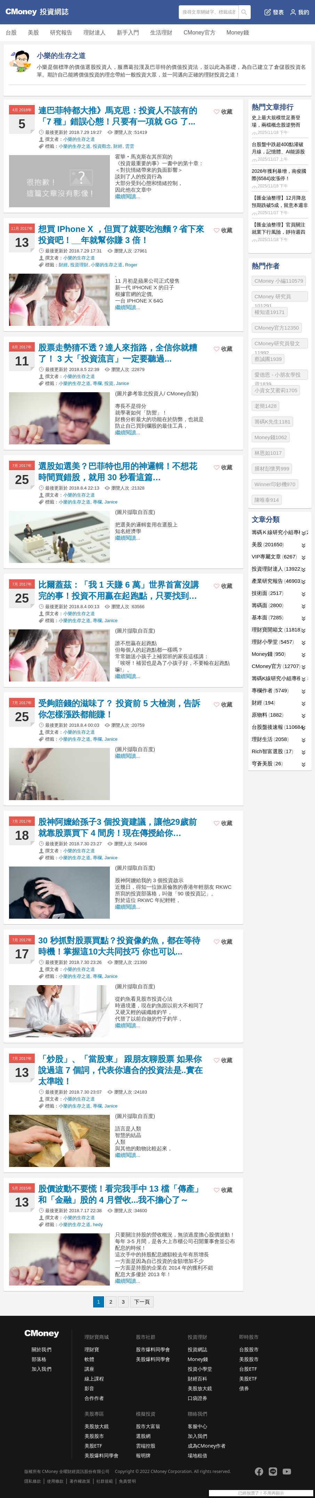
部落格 (39, 1359)
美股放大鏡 (200, 1388)
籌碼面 (267, 605)
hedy (98, 1224)
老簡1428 (265, 406)
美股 (33, 32)
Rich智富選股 (272, 751)
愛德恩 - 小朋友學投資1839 (278, 376)
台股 (11, 32)
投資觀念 (102, 146)
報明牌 (143, 1455)
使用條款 (55, 1481)
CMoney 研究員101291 (273, 297)
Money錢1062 (271, 437)
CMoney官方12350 (277, 328)
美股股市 (249, 1359)
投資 (108, 383)
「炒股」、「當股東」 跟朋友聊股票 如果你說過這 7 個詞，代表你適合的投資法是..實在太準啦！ (120, 1070)
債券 (244, 1388)
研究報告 (61, 32)
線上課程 (94, 1378)
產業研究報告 (277, 581)
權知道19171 (270, 312)
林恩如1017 (268, 453)
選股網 (143, 1436)
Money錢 (238, 32)
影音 (89, 1388)
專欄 (97, 383)
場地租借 (197, 1455)
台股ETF (248, 1369)
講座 (89, 1369)
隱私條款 (32, 1481)
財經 (117, 146)
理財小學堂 (273, 642)
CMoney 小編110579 (279, 281)
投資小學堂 (200, 1369)
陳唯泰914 (267, 500)
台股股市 (249, 1349)
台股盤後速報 (278, 727)
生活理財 (161, 32)
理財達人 (94, 32)
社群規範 (104, 1481)
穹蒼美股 (267, 763)
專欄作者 (270, 690)
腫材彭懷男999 (272, 469)
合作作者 (94, 1398)
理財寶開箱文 (277, 630)
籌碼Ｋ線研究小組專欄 (280, 532)
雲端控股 (145, 1445)
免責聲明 (127, 1481)
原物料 (267, 715)
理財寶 (91, 1349)
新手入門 (128, 32)
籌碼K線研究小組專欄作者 (280, 678)
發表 (274, 12)
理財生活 (270, 739)
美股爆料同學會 (153, 1359)
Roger (131, 264)
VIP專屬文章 (274, 556)
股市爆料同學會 (153, 1349)
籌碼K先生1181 (272, 422)
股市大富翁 (148, 1426)
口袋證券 (197, 1398)
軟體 (89, 1359)
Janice (122, 383)
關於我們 (41, 1349)
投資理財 (79, 264)
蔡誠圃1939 (268, 359)
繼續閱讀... (127, 196)
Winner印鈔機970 (275, 484)
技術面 (267, 593)
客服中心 (197, 1426)
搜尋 (245, 12)
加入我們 (41, 1369)
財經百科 (197, 1378)
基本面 (267, 617)
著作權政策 (80, 1481)
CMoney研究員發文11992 (277, 344)
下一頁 (142, 1302)
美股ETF (248, 1378)
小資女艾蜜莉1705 (276, 390)
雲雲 (129, 146)
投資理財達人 (277, 569)
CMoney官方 (200, 32)
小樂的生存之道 (79, 139)
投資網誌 (197, 1349)
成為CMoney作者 (207, 1445)
